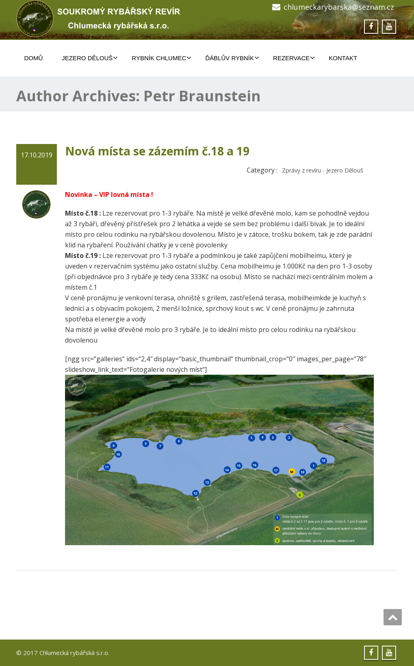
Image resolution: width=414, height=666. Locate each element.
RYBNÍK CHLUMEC (161, 57)
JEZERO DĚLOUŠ (90, 57)
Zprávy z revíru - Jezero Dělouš (322, 170)
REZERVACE (294, 57)
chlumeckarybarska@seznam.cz (339, 7)
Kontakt (343, 58)
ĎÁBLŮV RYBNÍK (232, 57)
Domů (33, 58)
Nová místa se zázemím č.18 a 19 (157, 151)
